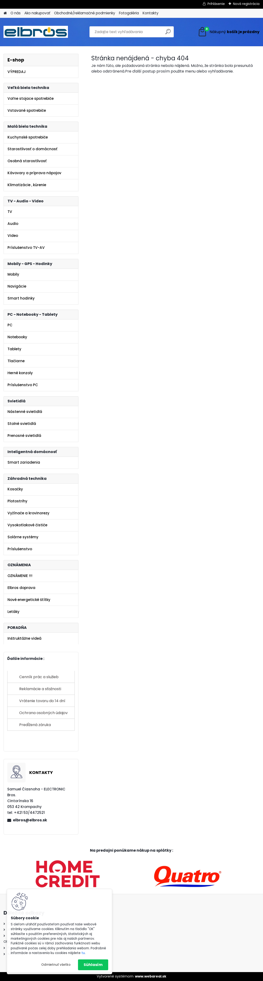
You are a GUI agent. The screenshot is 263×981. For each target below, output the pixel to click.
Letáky (13, 611)
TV (9, 211)
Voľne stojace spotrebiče (30, 98)
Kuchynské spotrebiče (27, 137)
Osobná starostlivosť (27, 160)
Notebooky (17, 337)
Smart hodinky (21, 298)
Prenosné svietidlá (24, 435)
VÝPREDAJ (16, 71)
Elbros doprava (21, 587)
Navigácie (16, 286)
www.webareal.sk (150, 976)
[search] (168, 33)
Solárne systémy (22, 537)
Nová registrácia (246, 3)
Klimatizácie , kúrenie (26, 184)
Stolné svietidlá (21, 423)
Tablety (14, 348)
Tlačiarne (16, 360)
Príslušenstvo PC (22, 384)
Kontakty (151, 13)
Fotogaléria (129, 13)
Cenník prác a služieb (39, 677)
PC (9, 325)
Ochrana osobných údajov (43, 713)
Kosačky (15, 489)
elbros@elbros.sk (30, 820)
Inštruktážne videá (24, 638)
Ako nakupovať (37, 13)
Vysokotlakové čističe (27, 525)
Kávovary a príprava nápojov (34, 172)
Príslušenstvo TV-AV (26, 247)
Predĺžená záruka (35, 724)
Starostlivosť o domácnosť (32, 148)
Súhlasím (93, 964)
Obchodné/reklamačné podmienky (84, 13)
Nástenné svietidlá (24, 411)
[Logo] (36, 32)
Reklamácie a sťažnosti (40, 689)
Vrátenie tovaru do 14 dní (42, 701)
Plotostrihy (17, 501)
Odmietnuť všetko (55, 964)
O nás (16, 13)
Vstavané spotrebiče (26, 110)
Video (12, 235)
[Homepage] (5, 13)
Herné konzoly (20, 372)
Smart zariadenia (23, 462)
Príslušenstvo (19, 548)
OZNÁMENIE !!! (19, 575)
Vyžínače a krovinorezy (28, 513)
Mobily (13, 274)
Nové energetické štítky (28, 599)
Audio (12, 223)
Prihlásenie (216, 3)
